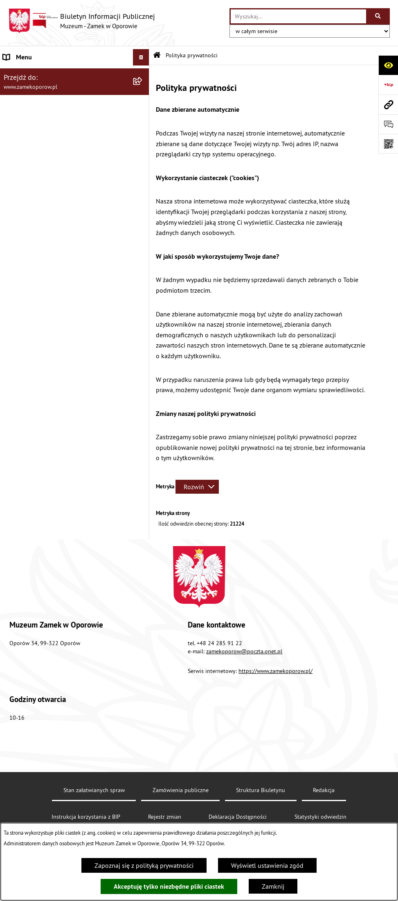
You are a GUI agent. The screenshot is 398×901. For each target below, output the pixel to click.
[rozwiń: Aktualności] (142, 73)
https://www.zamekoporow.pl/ (275, 671)
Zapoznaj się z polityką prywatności (143, 865)
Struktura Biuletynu (260, 790)
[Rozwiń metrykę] (197, 487)
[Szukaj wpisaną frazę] (378, 16)
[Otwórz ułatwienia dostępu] (388, 65)
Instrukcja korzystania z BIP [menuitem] (41, 172)
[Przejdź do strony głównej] (81, 21)
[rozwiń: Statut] (142, 90)
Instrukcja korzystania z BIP (86, 816)
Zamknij (273, 886)
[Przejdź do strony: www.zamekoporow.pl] (388, 104)
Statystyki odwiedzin (320, 816)
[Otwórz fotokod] (388, 144)
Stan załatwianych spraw (94, 790)
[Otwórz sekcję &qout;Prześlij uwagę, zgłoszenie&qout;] (388, 124)
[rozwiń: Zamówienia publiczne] (142, 123)
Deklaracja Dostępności (238, 816)
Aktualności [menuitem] (19, 74)
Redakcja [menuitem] (15, 155)
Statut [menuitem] (11, 90)
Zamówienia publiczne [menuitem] (35, 123)
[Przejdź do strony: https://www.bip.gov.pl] (388, 85)
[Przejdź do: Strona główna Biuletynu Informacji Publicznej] (157, 55)
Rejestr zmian (164, 816)
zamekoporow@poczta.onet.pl (244, 651)
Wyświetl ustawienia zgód (267, 865)
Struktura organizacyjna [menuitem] (36, 106)
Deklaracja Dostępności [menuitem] (35, 139)
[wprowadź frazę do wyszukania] (298, 16)
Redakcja (324, 790)
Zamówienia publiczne (181, 790)
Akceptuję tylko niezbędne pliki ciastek (169, 886)
